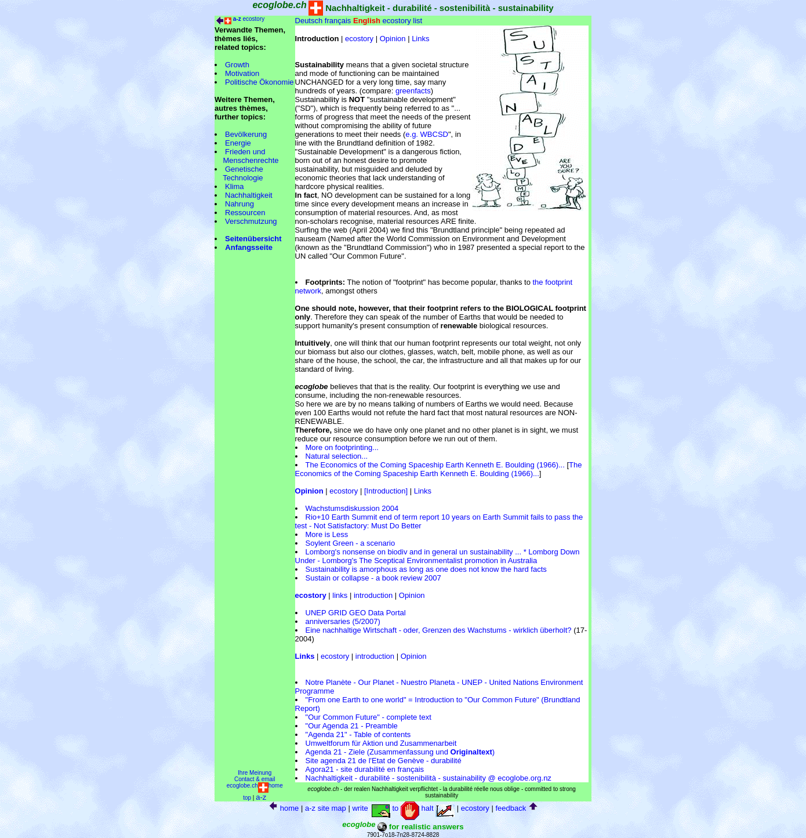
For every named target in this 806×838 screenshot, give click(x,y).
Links (420, 38)
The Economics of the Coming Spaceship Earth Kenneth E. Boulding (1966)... (435, 464)
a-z (261, 797)
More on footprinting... (342, 447)
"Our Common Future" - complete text (368, 717)
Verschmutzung (251, 221)
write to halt (403, 808)
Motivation (242, 73)
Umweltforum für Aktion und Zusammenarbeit (381, 743)
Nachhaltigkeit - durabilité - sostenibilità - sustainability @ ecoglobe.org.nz (428, 778)
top (247, 798)
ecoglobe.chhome (255, 785)
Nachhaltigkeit (249, 195)
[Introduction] (386, 491)
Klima (234, 186)
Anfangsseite (249, 247)
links (339, 595)
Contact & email (254, 779)
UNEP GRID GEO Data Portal (356, 612)
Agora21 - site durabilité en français (365, 769)
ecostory (253, 19)
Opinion (393, 38)
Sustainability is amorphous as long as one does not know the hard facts (426, 569)
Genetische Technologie (239, 173)
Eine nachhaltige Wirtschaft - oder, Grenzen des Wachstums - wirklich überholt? (439, 630)
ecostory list (403, 20)
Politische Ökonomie (259, 82)
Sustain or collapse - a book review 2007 (373, 578)
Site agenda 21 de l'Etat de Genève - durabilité (384, 760)
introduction (373, 595)
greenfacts (413, 90)
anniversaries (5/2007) (343, 621)
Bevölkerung (246, 134)
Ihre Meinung (254, 773)
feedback (510, 808)
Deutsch (309, 20)
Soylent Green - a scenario (350, 543)
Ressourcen (245, 212)
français (338, 20)
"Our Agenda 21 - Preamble (352, 725)
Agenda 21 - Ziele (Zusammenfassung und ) (400, 752)
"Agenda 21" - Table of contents (358, 734)
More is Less (327, 534)
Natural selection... (337, 456)
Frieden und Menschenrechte (247, 156)
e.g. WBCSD (426, 134)
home (289, 808)
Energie (238, 143)
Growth (237, 64)
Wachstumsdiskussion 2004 (352, 508)
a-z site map (325, 808)
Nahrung (239, 203)
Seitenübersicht (253, 238)
